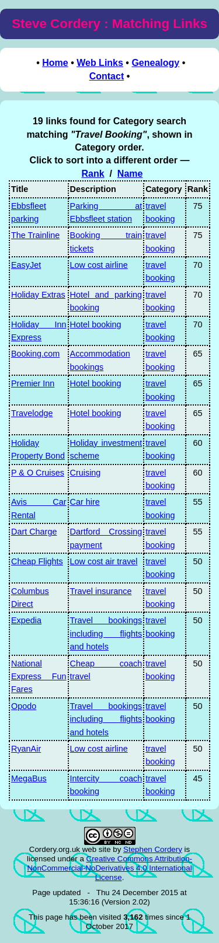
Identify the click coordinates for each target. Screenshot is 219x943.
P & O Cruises (37, 472)
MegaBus (29, 778)
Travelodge (32, 413)
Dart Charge (34, 531)
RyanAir (26, 748)
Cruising (85, 472)
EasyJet (26, 265)
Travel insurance (101, 591)
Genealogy (155, 63)
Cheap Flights (37, 561)
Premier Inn (32, 383)
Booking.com (35, 353)
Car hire (85, 502)
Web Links (100, 63)
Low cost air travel (104, 561)
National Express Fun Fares (39, 676)
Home (55, 63)
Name (130, 174)
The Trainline (35, 235)
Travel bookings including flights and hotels (106, 633)
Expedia (26, 620)
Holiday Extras (38, 294)
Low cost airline (99, 265)
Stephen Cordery (152, 849)
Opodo (23, 706)
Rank (92, 174)
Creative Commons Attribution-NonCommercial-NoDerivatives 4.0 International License (109, 868)
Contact (106, 76)
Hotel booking (95, 324)
